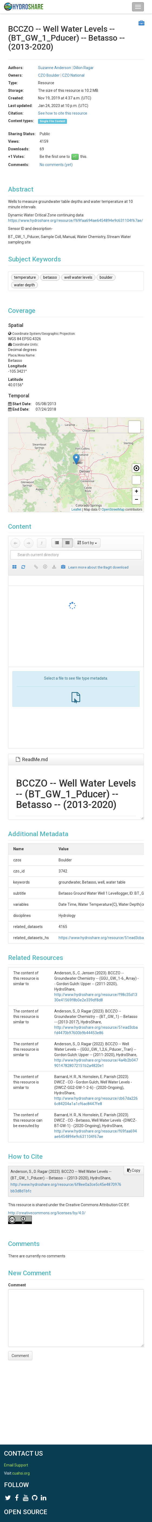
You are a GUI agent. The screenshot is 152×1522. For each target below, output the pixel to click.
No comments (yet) (56, 165)
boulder (106, 277)
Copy (133, 1170)
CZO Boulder (49, 75)
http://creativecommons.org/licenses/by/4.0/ (47, 1213)
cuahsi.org (21, 1473)
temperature (25, 277)
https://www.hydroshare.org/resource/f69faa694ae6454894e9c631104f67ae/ (75, 220)
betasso (50, 277)
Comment (17, 1285)
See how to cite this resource (62, 113)
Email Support (16, 1465)
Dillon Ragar (83, 68)
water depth (24, 285)
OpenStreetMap (113, 509)
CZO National (73, 75)
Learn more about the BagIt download (98, 567)
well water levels (78, 277)
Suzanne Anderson (54, 68)
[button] (76, 459)
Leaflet (76, 509)
